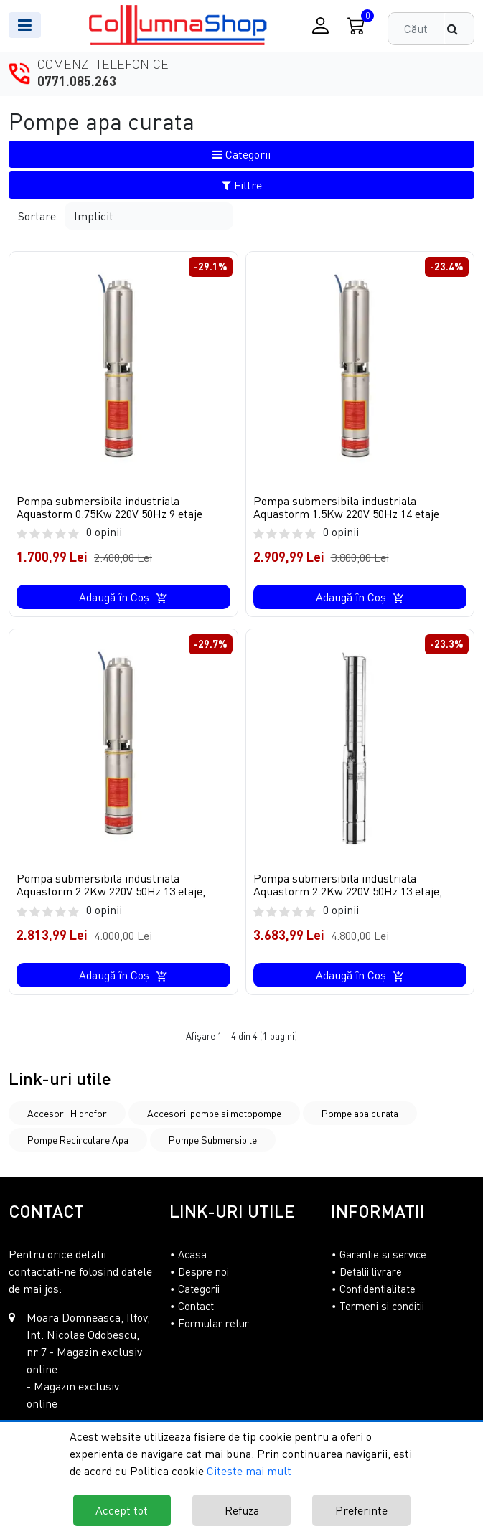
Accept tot (121, 1510)
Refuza (242, 1510)
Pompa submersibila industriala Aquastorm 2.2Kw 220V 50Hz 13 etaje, (111, 885)
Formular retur (213, 1323)
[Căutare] (459, 28)
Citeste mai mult (249, 1471)
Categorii (241, 154)
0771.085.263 (76, 81)
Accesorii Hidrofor (67, 1114)
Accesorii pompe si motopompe (214, 1114)
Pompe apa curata (360, 1114)
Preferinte (361, 1510)
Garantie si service (382, 1254)
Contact (196, 1306)
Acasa (192, 1254)
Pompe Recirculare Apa (77, 1140)
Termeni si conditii (381, 1306)
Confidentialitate (377, 1289)
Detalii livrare (370, 1272)
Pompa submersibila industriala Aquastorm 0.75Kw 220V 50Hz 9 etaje (109, 507)
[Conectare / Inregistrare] (320, 25)
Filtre (242, 185)
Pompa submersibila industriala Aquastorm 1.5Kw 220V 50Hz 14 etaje (346, 507)
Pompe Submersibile (213, 1140)
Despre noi (203, 1272)
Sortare (37, 216)
